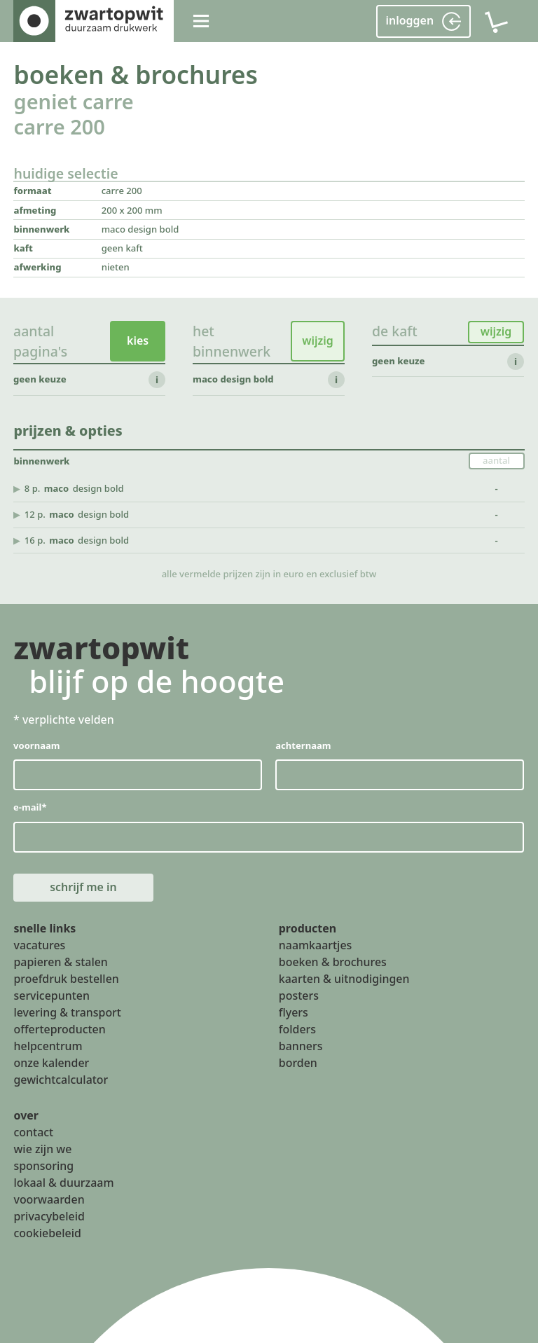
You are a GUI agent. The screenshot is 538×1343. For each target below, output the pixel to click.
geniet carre (73, 102)
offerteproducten (59, 1029)
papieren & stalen (60, 962)
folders (297, 1029)
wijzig (318, 341)
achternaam (303, 745)
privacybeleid (48, 1216)
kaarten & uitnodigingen (344, 979)
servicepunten (51, 995)
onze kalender (51, 1062)
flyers (293, 1012)
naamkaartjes (315, 945)
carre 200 (58, 127)
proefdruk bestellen (65, 979)
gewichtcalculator (60, 1079)
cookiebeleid (47, 1233)
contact (33, 1133)
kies (138, 341)
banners (301, 1046)
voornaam (36, 745)
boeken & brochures (135, 74)
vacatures (39, 945)
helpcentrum (47, 1046)
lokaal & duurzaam (63, 1182)
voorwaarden (48, 1199)
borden (298, 1062)
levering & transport (66, 1012)
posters (299, 995)
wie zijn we (42, 1149)
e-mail (29, 807)
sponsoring (43, 1165)
